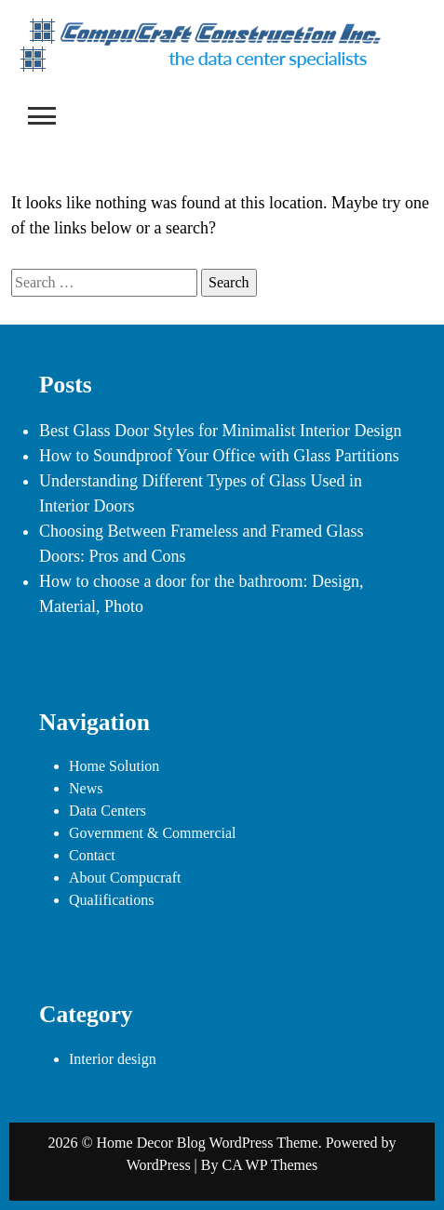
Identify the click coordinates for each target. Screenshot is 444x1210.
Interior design (112, 1059)
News (85, 788)
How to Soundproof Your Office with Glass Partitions (219, 455)
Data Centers (107, 810)
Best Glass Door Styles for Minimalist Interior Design (220, 430)
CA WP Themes (269, 1165)
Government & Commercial (152, 833)
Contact (92, 855)
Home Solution (114, 766)
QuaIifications (112, 900)
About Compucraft (125, 877)
